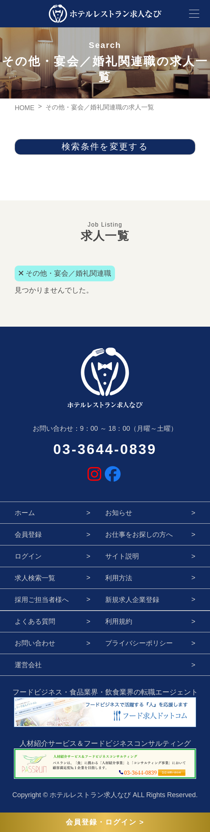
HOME (24, 108)
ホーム (25, 513)
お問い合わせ (35, 643)
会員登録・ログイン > (105, 822)
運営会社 (28, 665)
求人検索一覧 (35, 578)
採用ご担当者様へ (42, 599)
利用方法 (118, 578)
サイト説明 (122, 556)
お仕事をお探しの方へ (139, 534)
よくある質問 (35, 621)
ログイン (28, 556)
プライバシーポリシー (139, 643)
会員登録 (28, 534)
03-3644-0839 (105, 449)
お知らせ (118, 513)
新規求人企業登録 (132, 599)
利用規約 (118, 621)
